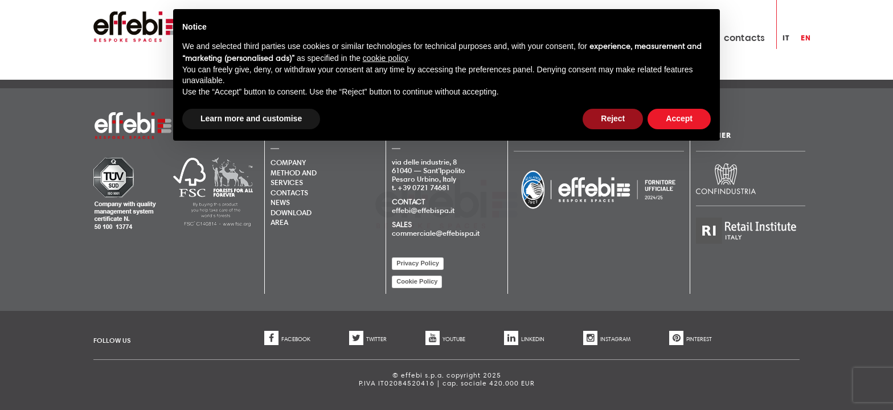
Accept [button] (679, 118)
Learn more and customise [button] (251, 118)
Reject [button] (613, 118)
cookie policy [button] (385, 58)
